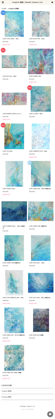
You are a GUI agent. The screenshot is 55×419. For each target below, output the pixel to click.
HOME (4, 8)
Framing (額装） (7, 397)
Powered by (28, 409)
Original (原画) (7, 391)
